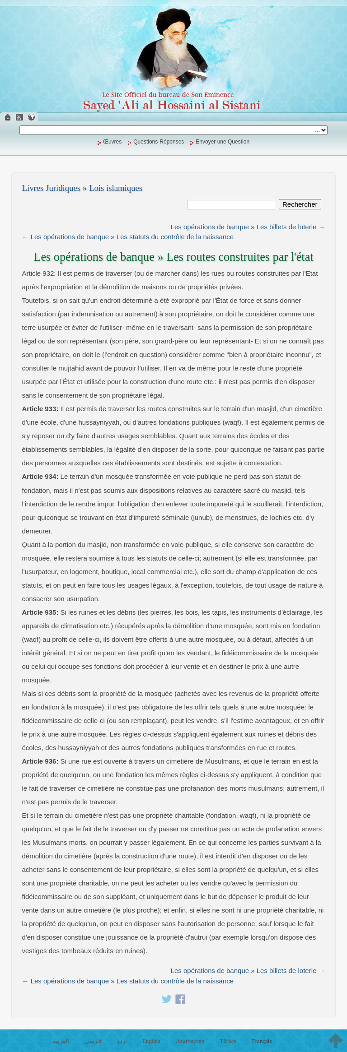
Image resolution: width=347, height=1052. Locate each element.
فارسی (93, 1041)
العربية (61, 1041)
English (151, 1041)
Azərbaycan (190, 1041)
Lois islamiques (115, 188)
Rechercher (300, 204)
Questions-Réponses (158, 142)
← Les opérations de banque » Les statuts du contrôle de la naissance (128, 237)
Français (262, 1041)
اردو (122, 1041)
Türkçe (228, 1041)
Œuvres (112, 142)
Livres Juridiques (51, 188)
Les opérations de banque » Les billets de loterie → (248, 227)
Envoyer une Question (222, 142)
